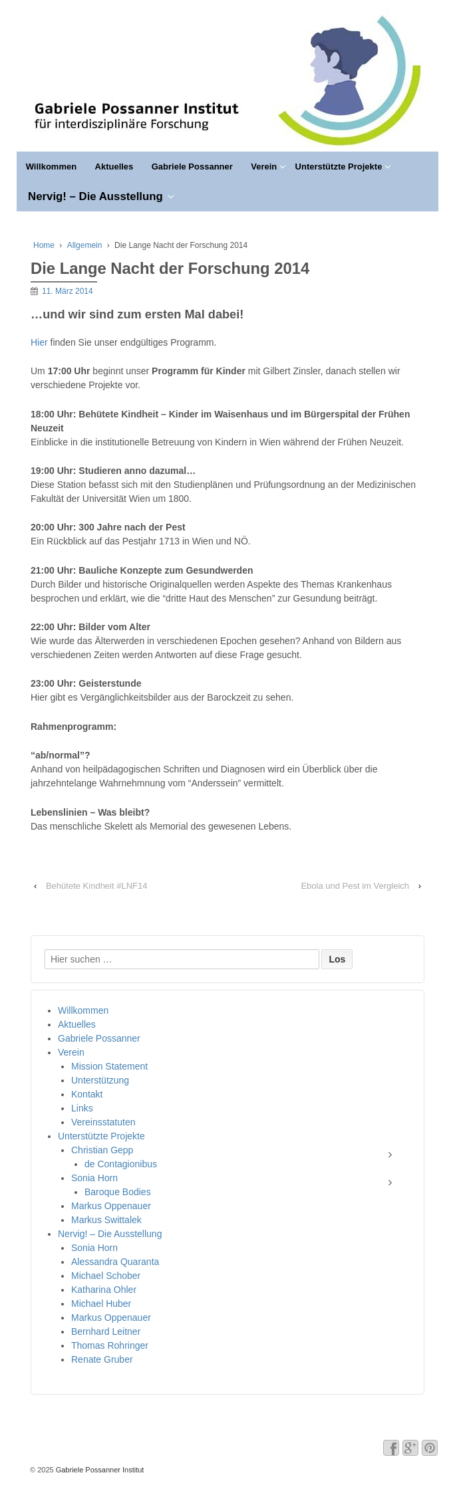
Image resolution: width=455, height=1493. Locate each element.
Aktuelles (114, 167)
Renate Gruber (102, 1359)
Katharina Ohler (103, 1289)
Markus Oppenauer (111, 1206)
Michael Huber (101, 1303)
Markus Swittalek (106, 1219)
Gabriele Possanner (192, 167)
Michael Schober (105, 1275)
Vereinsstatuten (103, 1122)
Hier (41, 342)
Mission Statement (109, 1066)
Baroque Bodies (117, 1192)
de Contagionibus (120, 1164)
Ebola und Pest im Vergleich (355, 886)
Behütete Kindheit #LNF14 (97, 886)
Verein (264, 167)
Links (82, 1108)
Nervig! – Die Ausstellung (95, 196)
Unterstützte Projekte (338, 167)
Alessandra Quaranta (115, 1261)
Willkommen (51, 167)
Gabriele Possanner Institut (99, 1470)
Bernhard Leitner (105, 1331)
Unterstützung (100, 1080)
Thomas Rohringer (109, 1345)
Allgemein (84, 245)
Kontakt (86, 1094)
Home (44, 245)
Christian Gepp (102, 1150)
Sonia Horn (94, 1178)
